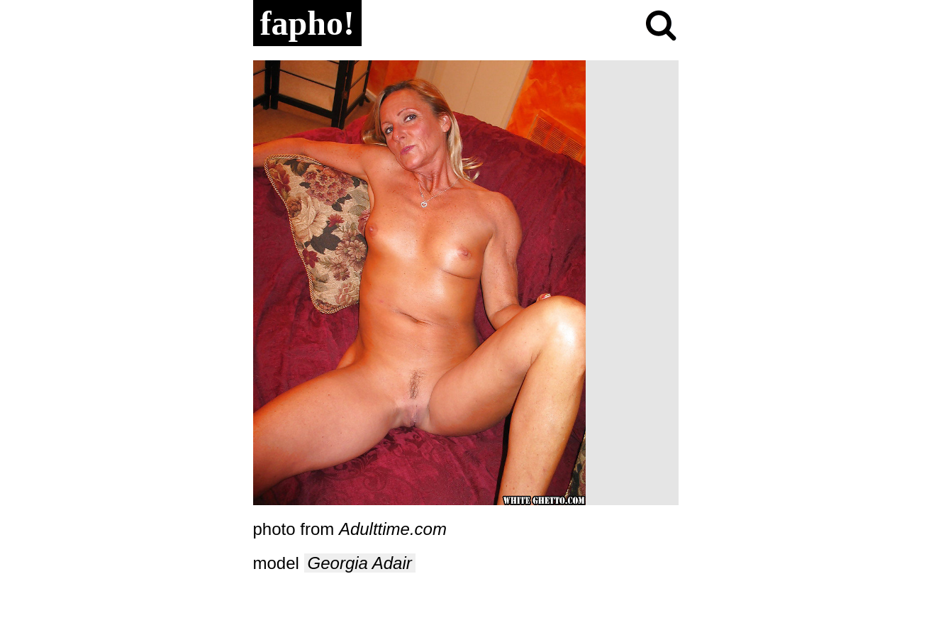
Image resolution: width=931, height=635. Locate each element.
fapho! (307, 23)
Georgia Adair (360, 563)
